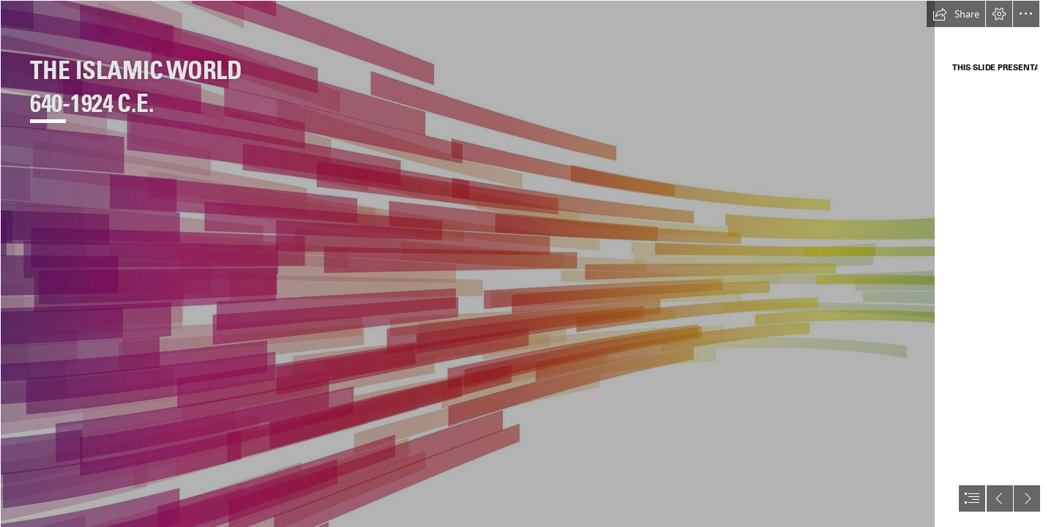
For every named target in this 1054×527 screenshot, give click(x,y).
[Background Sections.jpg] (467, 263)
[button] (956, 14)
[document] (527, 263)
